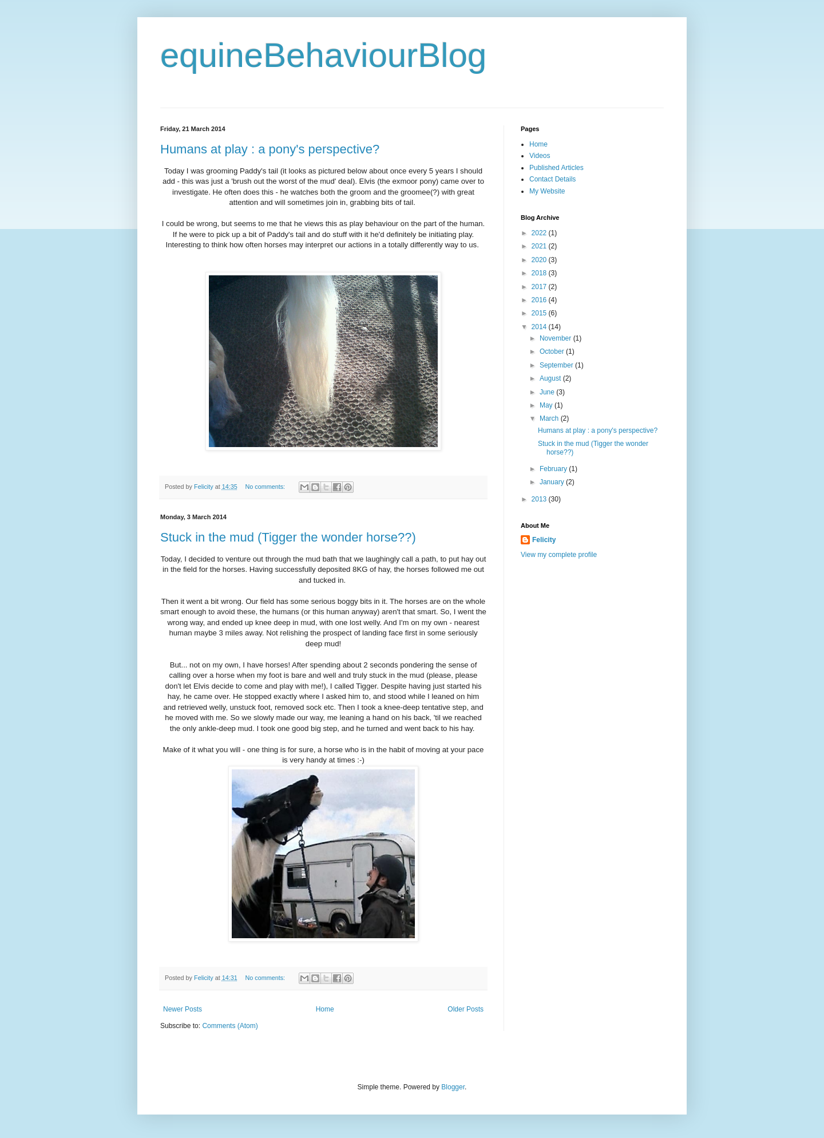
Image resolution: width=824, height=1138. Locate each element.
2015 (540, 313)
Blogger (453, 1087)
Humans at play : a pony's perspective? (269, 149)
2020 (540, 260)
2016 (540, 300)
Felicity (544, 540)
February (554, 469)
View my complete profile (559, 555)
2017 (540, 287)
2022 (540, 233)
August (551, 378)
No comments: (266, 486)
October (553, 351)
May (547, 405)
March (550, 418)
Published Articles (556, 168)
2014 (540, 327)
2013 (540, 499)
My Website (547, 191)
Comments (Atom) (230, 1026)
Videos (539, 156)
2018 (540, 273)
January (553, 482)
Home (325, 1009)
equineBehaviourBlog (323, 55)
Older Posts (465, 1009)
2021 (540, 246)
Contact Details (552, 179)
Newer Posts (182, 1009)
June (548, 392)
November (556, 338)
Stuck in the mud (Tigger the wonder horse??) (288, 537)
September (557, 365)
